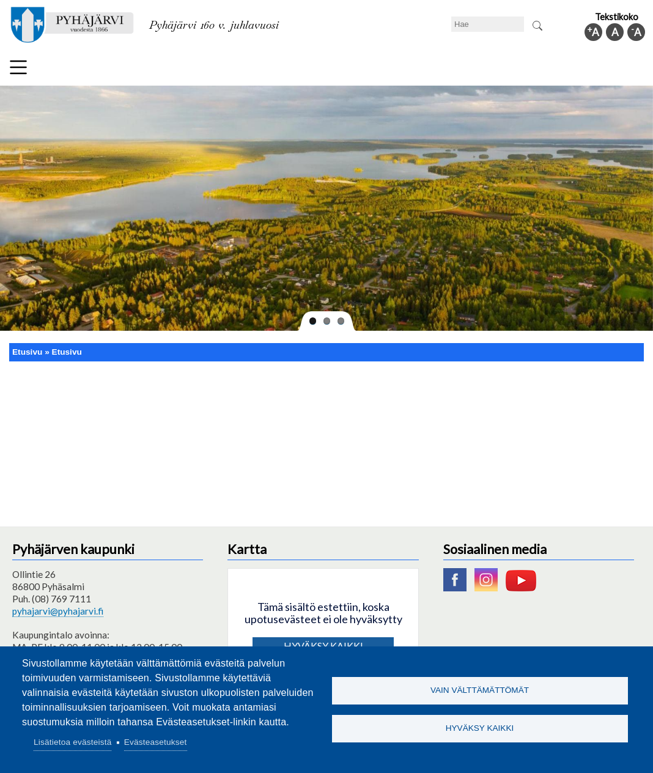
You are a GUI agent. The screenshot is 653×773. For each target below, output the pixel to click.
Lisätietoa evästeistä (72, 742)
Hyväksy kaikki (480, 729)
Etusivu (27, 352)
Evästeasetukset (155, 742)
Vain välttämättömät (479, 689)
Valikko (18, 67)
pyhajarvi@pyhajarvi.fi (57, 610)
